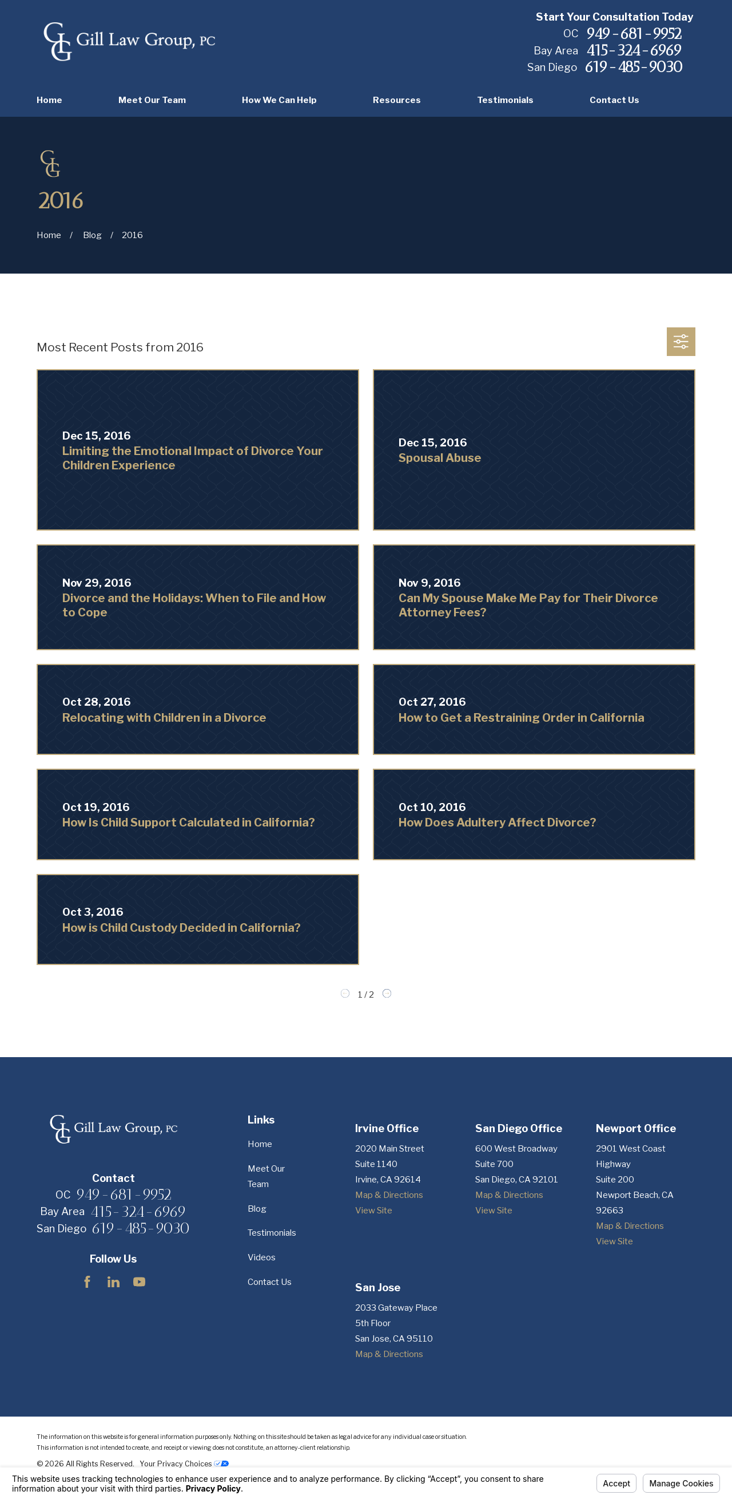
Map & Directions (389, 1195)
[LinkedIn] (114, 1282)
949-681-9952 (634, 34)
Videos (262, 1257)
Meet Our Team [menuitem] (152, 100)
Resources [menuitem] (397, 100)
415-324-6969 (634, 50)
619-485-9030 (633, 67)
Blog (257, 1209)
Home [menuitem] (49, 100)
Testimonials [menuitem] (505, 100)
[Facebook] (87, 1282)
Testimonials (272, 1233)
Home (260, 1144)
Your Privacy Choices (184, 1464)
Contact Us (270, 1282)
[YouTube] (139, 1282)
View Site (373, 1210)
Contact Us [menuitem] (614, 100)
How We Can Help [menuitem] (279, 100)
